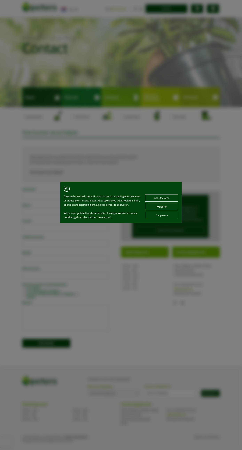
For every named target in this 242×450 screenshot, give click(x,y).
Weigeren (162, 206)
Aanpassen (162, 215)
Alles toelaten (161, 198)
